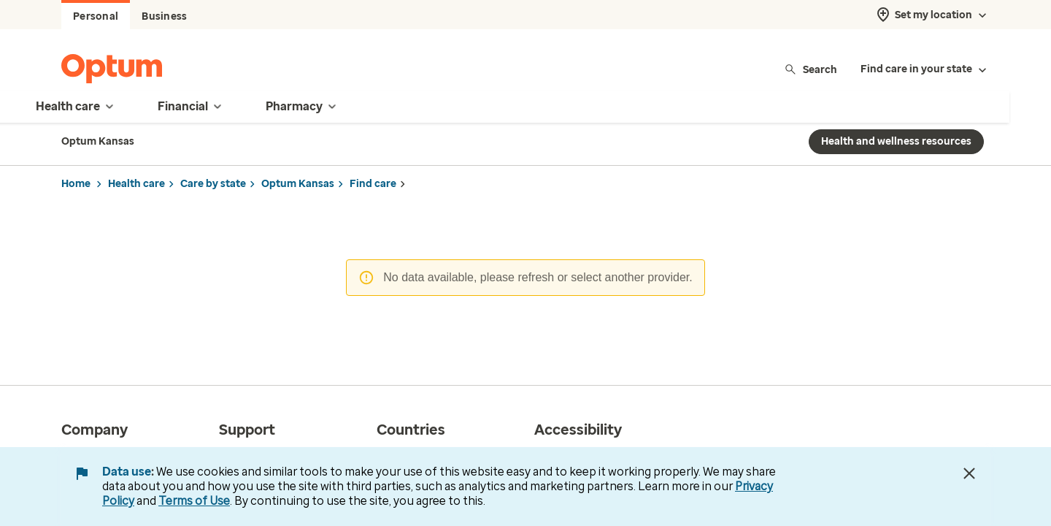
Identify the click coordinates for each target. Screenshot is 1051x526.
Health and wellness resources (896, 141)
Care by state (213, 184)
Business (164, 16)
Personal (95, 16)
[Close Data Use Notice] (969, 473)
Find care (373, 184)
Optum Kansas (297, 184)
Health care (136, 184)
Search (810, 69)
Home (76, 184)
